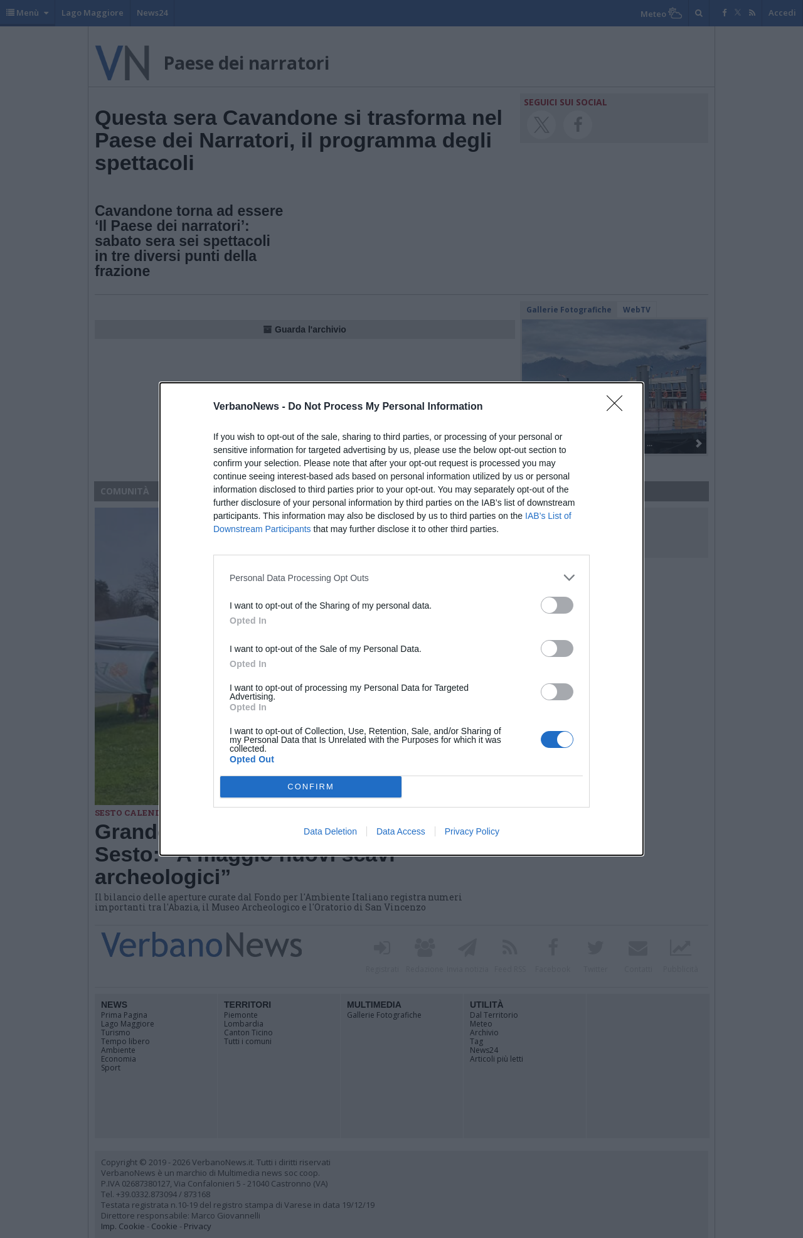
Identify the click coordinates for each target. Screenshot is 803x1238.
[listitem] (401, 577)
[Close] (618, 407)
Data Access (400, 831)
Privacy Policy (472, 831)
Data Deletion (330, 831)
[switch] (557, 605)
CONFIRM (310, 787)
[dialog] (401, 619)
